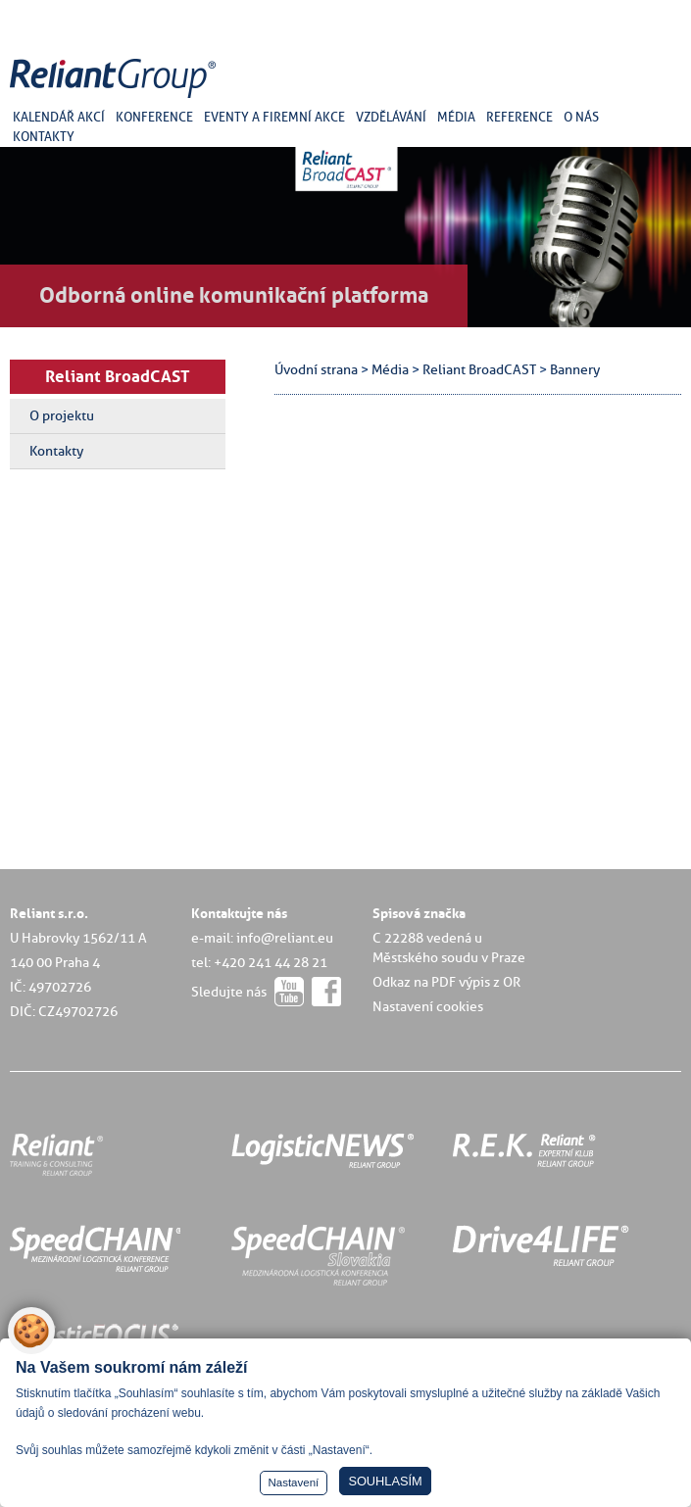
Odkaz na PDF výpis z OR (446, 982)
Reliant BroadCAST (117, 376)
